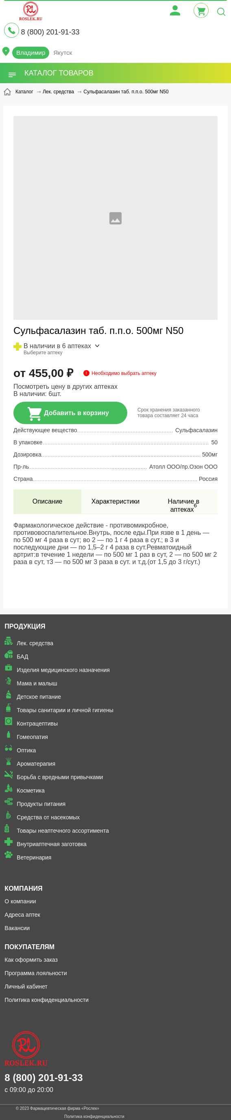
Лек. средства (35, 643)
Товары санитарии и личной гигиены (65, 710)
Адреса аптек (22, 914)
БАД (22, 656)
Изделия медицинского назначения (63, 670)
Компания (23, 888)
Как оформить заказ (31, 959)
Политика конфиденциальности (46, 1000)
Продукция (24, 626)
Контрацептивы (37, 723)
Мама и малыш (37, 683)
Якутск (62, 52)
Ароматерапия (36, 763)
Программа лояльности (35, 973)
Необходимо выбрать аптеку (124, 373)
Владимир (30, 52)
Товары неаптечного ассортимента (63, 830)
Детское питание (39, 697)
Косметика (30, 790)
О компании (20, 901)
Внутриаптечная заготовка (52, 844)
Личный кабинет (25, 986)
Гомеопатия (32, 737)
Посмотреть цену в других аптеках (65, 386)
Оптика (26, 750)
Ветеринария (34, 857)
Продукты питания (41, 804)
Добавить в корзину (68, 414)
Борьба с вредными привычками (60, 777)
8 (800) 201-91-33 (50, 32)
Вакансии (17, 928)
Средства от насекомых (48, 817)
